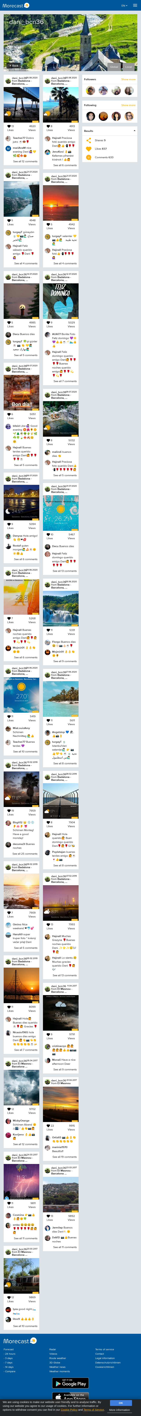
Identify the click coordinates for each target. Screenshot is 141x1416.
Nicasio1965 (20, 1032)
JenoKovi (58, 151)
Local (128, 67)
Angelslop (58, 732)
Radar (52, 1349)
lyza (15, 1309)
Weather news (57, 1367)
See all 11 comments (25, 1238)
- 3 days (8, 1358)
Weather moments (59, 1371)
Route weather (57, 1358)
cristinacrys (59, 1045)
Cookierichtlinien (104, 1367)
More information (119, 1409)
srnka (16, 1224)
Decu (16, 334)
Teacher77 (19, 137)
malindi (57, 451)
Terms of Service (94, 1409)
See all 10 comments (25, 751)
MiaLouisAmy (21, 728)
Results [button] (88, 130)
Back (14, 65)
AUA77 (56, 334)
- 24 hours (9, 1354)
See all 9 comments (65, 661)
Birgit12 (17, 822)
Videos (53, 1354)
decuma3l (19, 843)
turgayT (17, 232)
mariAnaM (19, 147)
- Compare (9, 1371)
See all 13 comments (65, 571)
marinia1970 (59, 1147)
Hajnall (17, 245)
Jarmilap (57, 1227)
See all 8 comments (65, 763)
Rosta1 (17, 545)
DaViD (56, 1237)
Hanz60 (18, 934)
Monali (56, 1059)
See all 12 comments (25, 161)
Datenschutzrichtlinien (108, 1362)
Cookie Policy (69, 1409)
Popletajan (59, 851)
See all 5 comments (25, 355)
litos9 (16, 1318)
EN (124, 5)
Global (114, 67)
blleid (16, 425)
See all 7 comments (25, 1050)
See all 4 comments (25, 263)
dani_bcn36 (19, 77)
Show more (128, 79)
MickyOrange (21, 1120)
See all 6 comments (25, 559)
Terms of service (104, 1349)
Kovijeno (18, 1134)
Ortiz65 (56, 1137)
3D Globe (54, 1362)
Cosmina (18, 1214)
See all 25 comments (24, 853)
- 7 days (8, 1362)
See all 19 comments (65, 1157)
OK (121, 1402)
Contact (99, 1354)
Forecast (9, 1349)
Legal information (105, 1358)
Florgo (56, 641)
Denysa (17, 535)
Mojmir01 (18, 647)
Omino (17, 924)
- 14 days (9, 1367)
